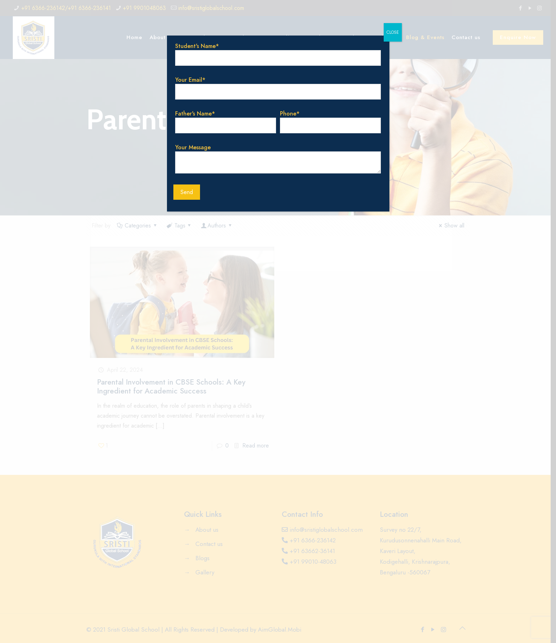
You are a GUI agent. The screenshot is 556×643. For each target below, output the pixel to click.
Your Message (277, 158)
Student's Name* (277, 54)
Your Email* (277, 88)
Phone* (330, 121)
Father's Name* (225, 121)
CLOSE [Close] (393, 32)
